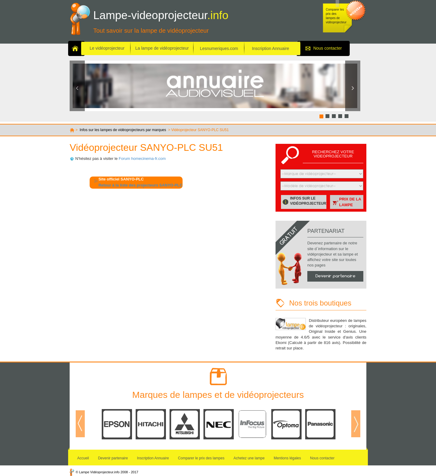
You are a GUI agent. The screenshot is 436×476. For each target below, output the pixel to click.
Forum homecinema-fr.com (142, 158)
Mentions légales (287, 458)
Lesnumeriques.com (219, 48)
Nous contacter (327, 48)
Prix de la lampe (350, 202)
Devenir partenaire (335, 276)
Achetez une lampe (249, 458)
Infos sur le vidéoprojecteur (308, 201)
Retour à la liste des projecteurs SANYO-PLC (140, 185)
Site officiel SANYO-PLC (121, 179)
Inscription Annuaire (270, 48)
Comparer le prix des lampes (201, 458)
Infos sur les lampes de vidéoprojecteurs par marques (123, 130)
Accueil (83, 458)
